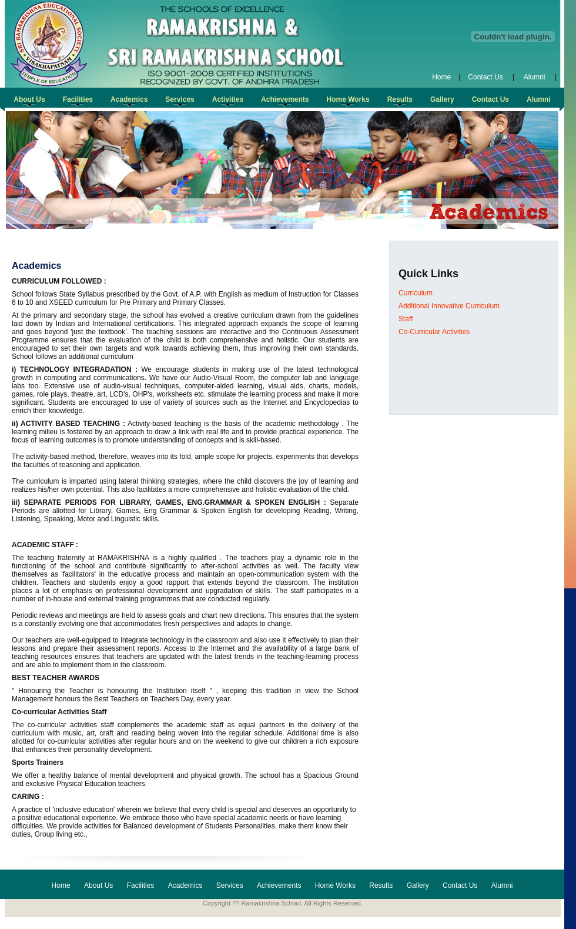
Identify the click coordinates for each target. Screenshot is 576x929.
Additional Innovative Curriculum (449, 306)
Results (381, 885)
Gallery (418, 885)
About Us (98, 885)
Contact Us (486, 77)
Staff (405, 319)
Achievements (279, 885)
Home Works (335, 885)
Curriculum (415, 293)
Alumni (534, 77)
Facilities (141, 885)
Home (441, 77)
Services (229, 885)
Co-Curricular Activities (434, 332)
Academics (185, 885)
